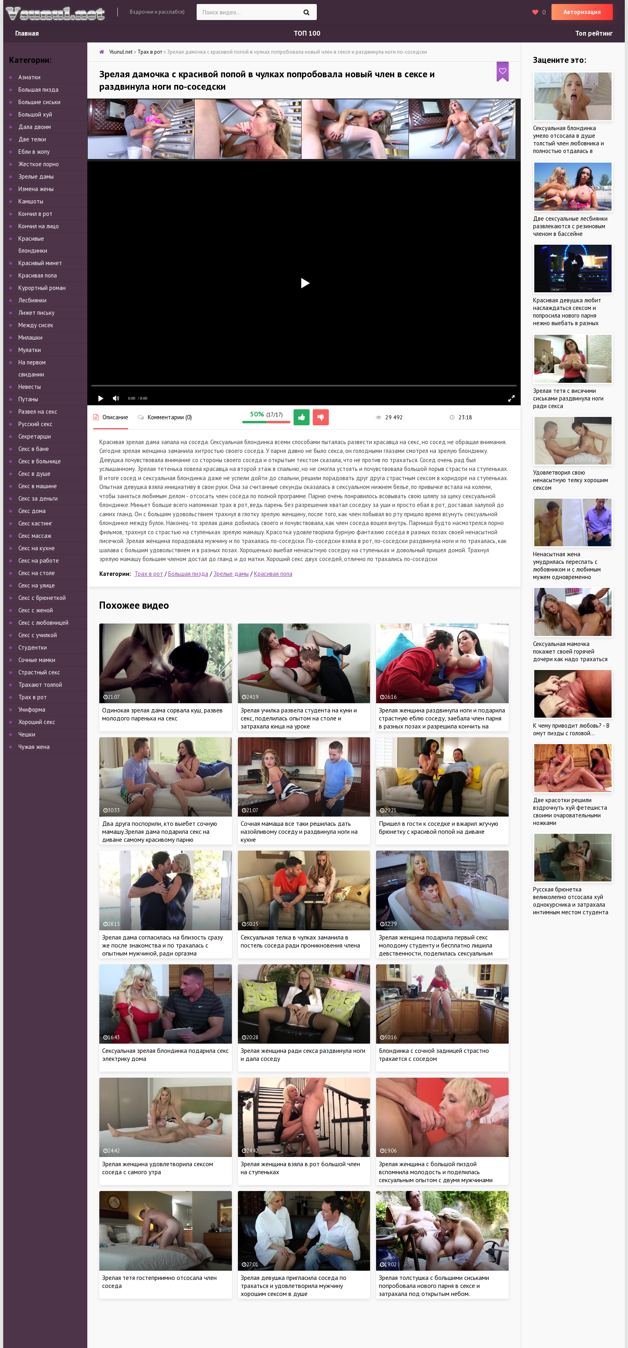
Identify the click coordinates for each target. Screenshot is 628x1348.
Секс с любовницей (43, 622)
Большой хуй (35, 114)
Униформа (31, 709)
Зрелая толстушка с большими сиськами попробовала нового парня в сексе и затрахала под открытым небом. (434, 1286)
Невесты (29, 386)
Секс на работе (38, 560)
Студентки (32, 647)
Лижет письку (36, 312)
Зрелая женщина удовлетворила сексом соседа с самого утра (157, 1168)
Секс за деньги (38, 498)
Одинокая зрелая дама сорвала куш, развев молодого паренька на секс (162, 714)
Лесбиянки (32, 300)
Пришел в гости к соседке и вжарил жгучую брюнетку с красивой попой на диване (438, 827)
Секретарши (34, 436)
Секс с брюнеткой (42, 598)
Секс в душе (34, 473)
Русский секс (35, 424)
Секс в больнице (39, 461)
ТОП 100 (307, 33)
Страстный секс (39, 672)
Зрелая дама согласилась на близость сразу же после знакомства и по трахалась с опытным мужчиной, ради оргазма (162, 945)
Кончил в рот (35, 213)
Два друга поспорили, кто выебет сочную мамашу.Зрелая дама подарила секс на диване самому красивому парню (159, 831)
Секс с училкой (37, 635)
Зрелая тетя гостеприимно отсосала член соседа (159, 1282)
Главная (27, 33)
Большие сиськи (39, 102)
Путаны (28, 399)
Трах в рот (149, 573)
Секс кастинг (35, 523)
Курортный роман (42, 288)
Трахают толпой (40, 684)
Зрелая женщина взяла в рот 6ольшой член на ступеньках (300, 1168)
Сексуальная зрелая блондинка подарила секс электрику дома (165, 1054)
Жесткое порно (38, 164)
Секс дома (32, 511)
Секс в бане (33, 449)
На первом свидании (32, 368)
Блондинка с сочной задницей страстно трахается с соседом (434, 1054)
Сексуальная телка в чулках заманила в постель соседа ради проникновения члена (300, 941)
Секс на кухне (36, 548)
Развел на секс (37, 411)
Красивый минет (40, 263)
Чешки (26, 734)
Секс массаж (34, 535)
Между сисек (35, 325)
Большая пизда (188, 573)
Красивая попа (273, 573)
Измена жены (36, 189)
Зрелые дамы (231, 573)
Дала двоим (34, 127)
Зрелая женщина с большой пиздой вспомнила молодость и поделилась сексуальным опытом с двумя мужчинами (436, 1172)
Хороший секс (36, 722)
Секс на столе (36, 573)
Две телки (32, 139)
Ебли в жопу (34, 151)
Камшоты (30, 201)
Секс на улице (36, 585)
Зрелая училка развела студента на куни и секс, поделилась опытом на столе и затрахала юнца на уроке (299, 718)
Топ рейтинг (594, 33)
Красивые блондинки (32, 244)
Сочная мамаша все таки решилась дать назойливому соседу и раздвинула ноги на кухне (299, 831)
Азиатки (29, 77)
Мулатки (29, 350)
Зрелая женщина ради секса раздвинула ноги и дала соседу (303, 1054)
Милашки (30, 337)
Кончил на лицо (38, 226)
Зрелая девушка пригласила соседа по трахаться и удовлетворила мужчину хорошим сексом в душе (293, 1286)
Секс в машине (37, 486)
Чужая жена (34, 746)
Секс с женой (35, 610)
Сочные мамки (36, 660)
